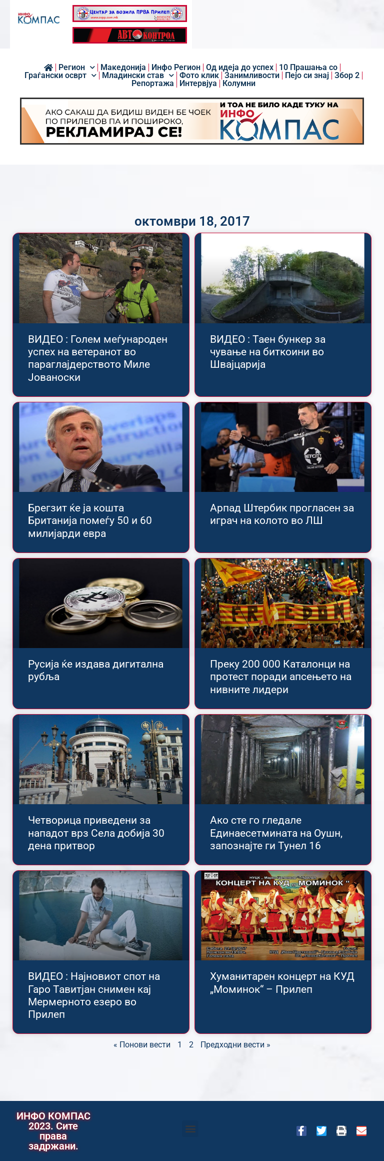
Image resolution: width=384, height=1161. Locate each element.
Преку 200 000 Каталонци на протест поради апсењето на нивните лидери (281, 676)
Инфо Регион (176, 68)
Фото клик (199, 76)
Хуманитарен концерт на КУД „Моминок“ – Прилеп (282, 982)
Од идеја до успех (240, 68)
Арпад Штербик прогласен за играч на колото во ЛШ (282, 514)
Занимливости (252, 76)
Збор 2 (347, 76)
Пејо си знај (307, 76)
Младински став (138, 76)
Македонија (123, 68)
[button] (190, 1128)
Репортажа (153, 84)
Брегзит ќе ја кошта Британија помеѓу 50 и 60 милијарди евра (90, 520)
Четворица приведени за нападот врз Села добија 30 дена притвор (96, 832)
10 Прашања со (308, 68)
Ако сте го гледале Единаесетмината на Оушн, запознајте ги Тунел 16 (276, 832)
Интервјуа (198, 84)
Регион (76, 68)
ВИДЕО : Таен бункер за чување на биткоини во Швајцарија (268, 351)
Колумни (239, 84)
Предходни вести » (235, 1044)
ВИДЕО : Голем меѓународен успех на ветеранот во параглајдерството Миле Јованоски (98, 358)
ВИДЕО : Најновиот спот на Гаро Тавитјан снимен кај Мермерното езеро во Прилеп (94, 995)
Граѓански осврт (60, 76)
